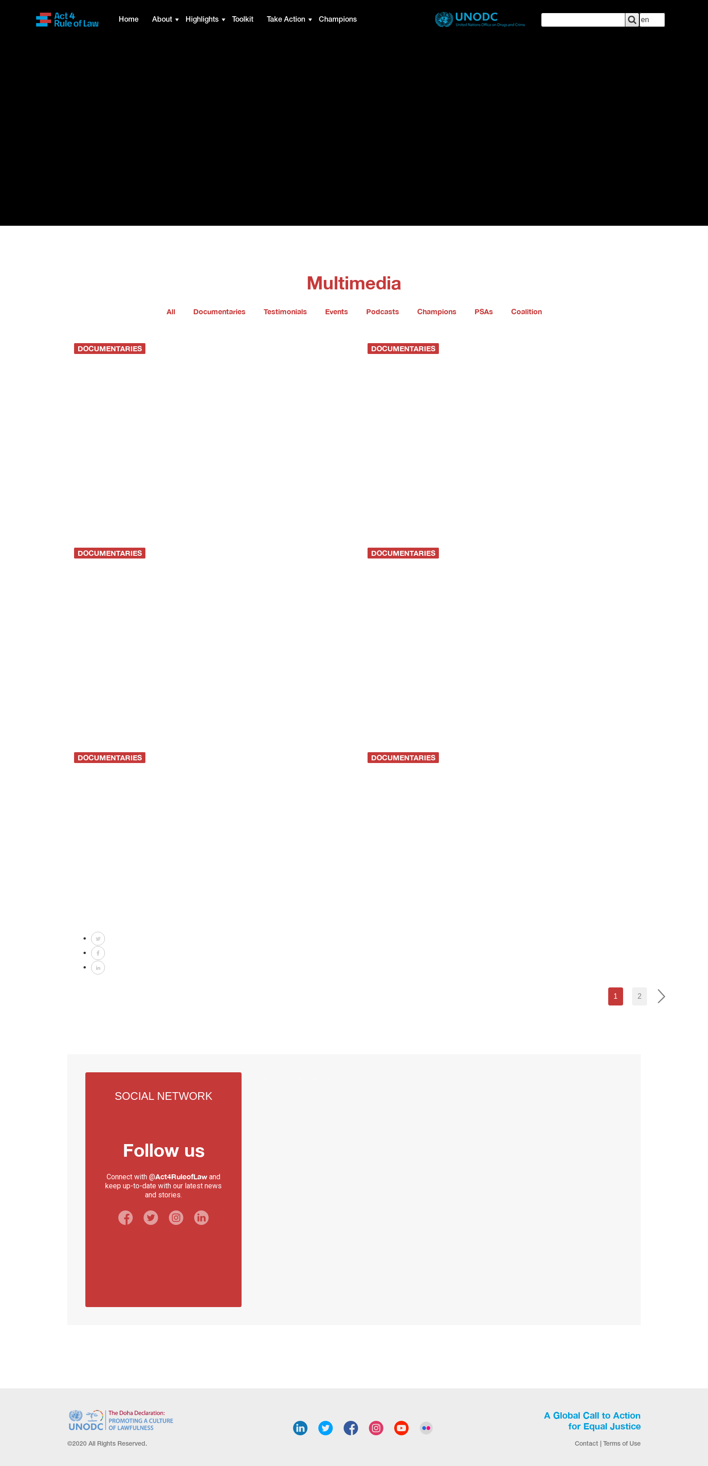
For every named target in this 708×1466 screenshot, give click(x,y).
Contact (586, 1444)
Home (129, 20)
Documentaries (219, 311)
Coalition (526, 311)
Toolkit (242, 20)
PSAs (484, 311)
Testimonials (285, 311)
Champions (338, 20)
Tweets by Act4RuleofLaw (289, 1077)
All (171, 311)
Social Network (163, 1096)
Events (336, 311)
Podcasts (382, 311)
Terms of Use (622, 1444)
